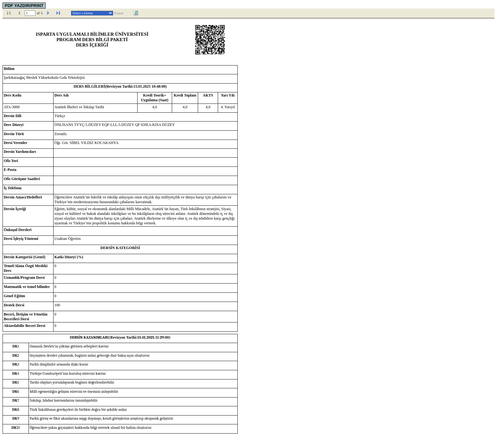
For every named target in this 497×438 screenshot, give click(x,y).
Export (119, 13)
